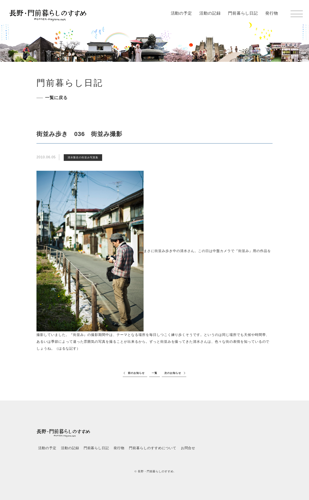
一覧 (154, 373)
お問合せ (188, 448)
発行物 (271, 13)
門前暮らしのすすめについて (152, 448)
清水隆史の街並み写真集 (83, 157)
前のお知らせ (136, 373)
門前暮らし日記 (243, 13)
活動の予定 (181, 13)
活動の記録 (210, 13)
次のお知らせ (172, 373)
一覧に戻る (56, 97)
